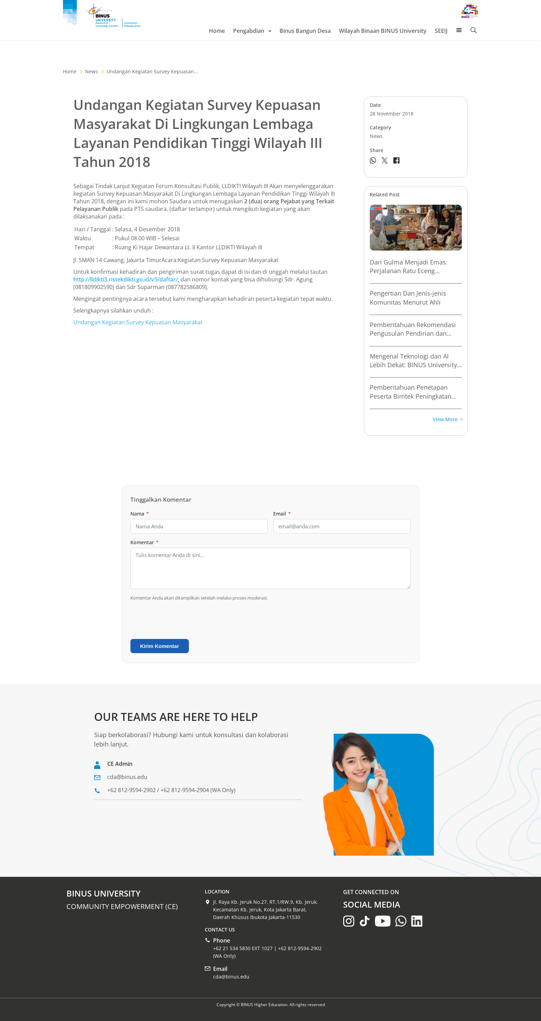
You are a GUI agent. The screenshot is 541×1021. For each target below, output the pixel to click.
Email (282, 513)
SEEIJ (441, 31)
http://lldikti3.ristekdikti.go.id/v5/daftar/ (125, 279)
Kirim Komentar (159, 646)
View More (447, 420)
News (91, 71)
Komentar (144, 542)
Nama (139, 513)
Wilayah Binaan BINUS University (383, 31)
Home (217, 31)
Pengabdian (252, 31)
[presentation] (183, 619)
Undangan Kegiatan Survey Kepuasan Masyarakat (138, 322)
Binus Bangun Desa (305, 31)
